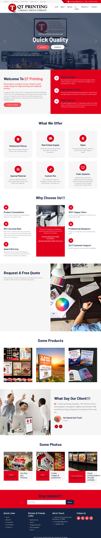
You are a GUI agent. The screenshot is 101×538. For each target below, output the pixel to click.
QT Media (77, 8)
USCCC (31, 522)
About (63, 7)
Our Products (8, 525)
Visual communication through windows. (93, 476)
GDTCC (31, 530)
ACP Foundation (33, 527)
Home (56, 7)
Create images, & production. (56, 475)
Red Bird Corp (33, 520)
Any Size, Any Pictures (24, 475)
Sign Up (70, 502)
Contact (94, 7)
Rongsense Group (34, 525)
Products (84, 7)
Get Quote (43, 47)
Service (69, 7)
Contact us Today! (13, 105)
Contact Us (58, 47)
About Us (7, 520)
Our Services (8, 522)
